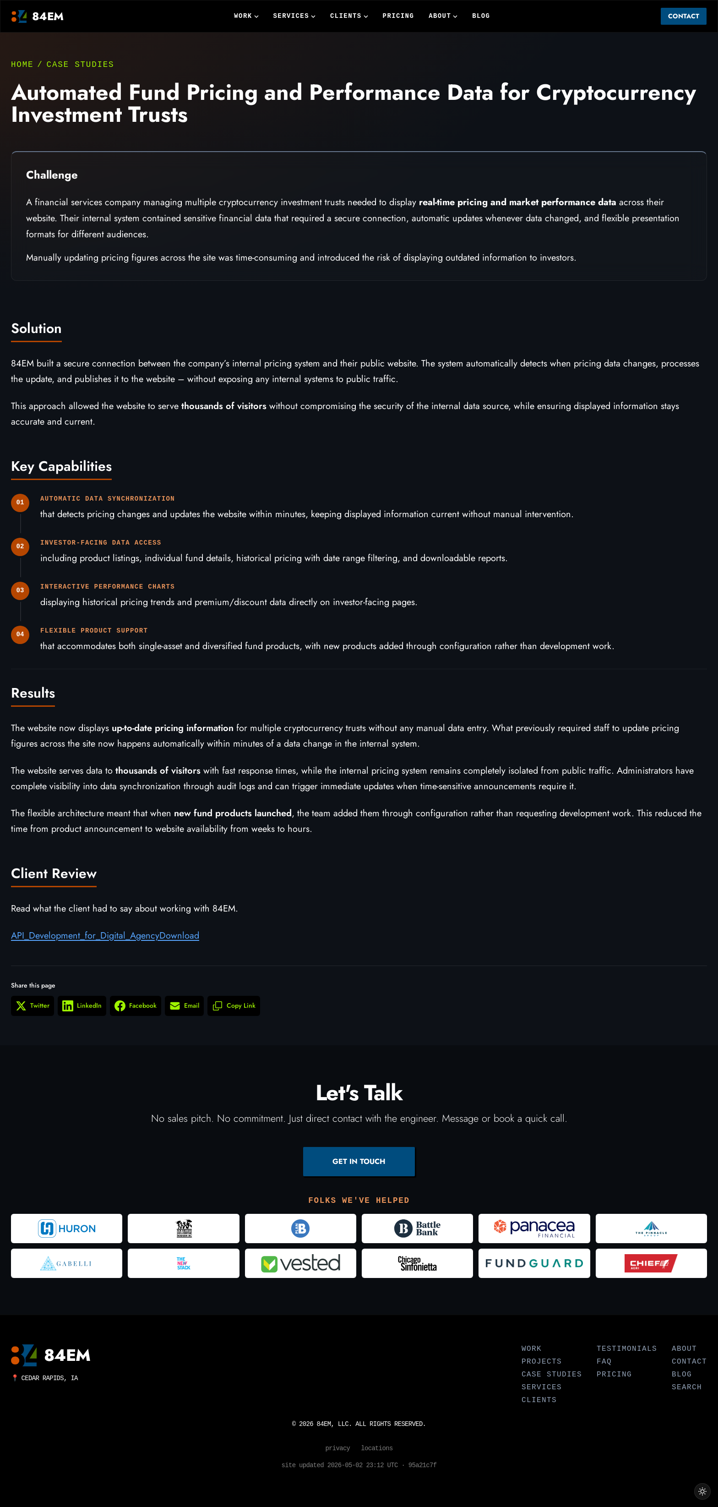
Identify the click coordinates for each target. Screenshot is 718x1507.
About (443, 16)
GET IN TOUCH (359, 1161)
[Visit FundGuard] (534, 1263)
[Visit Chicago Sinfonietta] (417, 1263)
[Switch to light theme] (702, 1491)
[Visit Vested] (300, 1263)
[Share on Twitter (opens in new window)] (32, 1012)
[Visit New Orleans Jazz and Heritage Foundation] (183, 1228)
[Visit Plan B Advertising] (300, 1228)
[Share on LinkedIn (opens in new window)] (82, 1012)
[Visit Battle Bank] (417, 1228)
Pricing (398, 16)
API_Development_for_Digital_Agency (85, 942)
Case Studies (80, 64)
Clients (349, 16)
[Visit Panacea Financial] (534, 1228)
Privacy (337, 1448)
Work (246, 16)
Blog (481, 16)
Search (687, 1387)
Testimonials (627, 1349)
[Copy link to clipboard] (233, 1012)
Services (294, 16)
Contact (683, 16)
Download (179, 942)
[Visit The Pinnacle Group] (651, 1228)
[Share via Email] (184, 1012)
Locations (376, 1448)
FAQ (604, 1362)
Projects (542, 1362)
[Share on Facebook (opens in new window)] (135, 1012)
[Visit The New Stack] (183, 1263)
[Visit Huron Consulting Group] (66, 1228)
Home (22, 64)
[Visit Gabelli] (66, 1263)
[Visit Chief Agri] (651, 1263)
